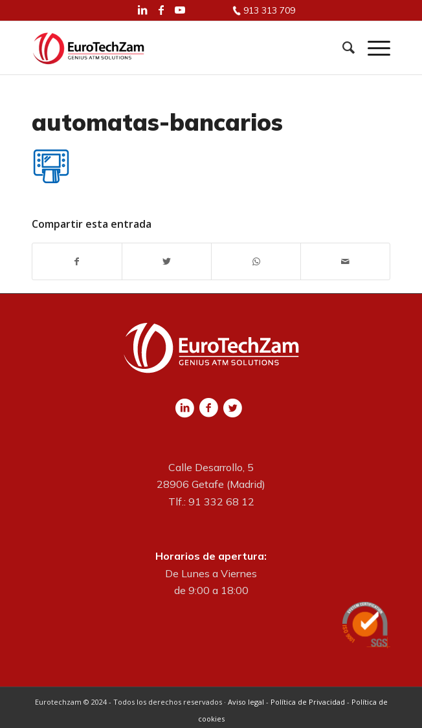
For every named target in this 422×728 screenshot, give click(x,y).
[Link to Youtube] (180, 9)
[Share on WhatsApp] (256, 261)
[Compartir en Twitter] (166, 261)
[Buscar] (342, 47)
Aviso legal (246, 702)
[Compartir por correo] (345, 261)
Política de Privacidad (308, 702)
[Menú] (372, 47)
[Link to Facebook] (161, 9)
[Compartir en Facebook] (77, 261)
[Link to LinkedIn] (142, 9)
